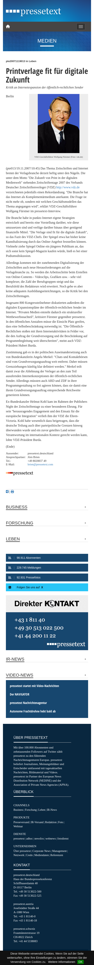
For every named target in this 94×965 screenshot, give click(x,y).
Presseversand (21, 822)
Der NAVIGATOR (19, 694)
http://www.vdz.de (68, 187)
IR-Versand (37, 822)
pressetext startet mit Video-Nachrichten (34, 686)
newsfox (39, 838)
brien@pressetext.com (40, 464)
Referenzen (56, 855)
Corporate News (41, 851)
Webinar (18, 826)
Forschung (31, 809)
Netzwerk (19, 855)
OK (80, 961)
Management (59, 851)
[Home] (8, 27)
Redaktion (50, 822)
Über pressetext (22, 851)
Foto (60, 822)
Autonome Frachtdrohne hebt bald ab (33, 711)
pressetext (19, 838)
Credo (29, 855)
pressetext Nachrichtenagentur (28, 703)
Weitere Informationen (61, 961)
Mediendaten (41, 855)
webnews (50, 838)
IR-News (52, 809)
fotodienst (62, 838)
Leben (41, 809)
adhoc (29, 838)
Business (18, 809)
